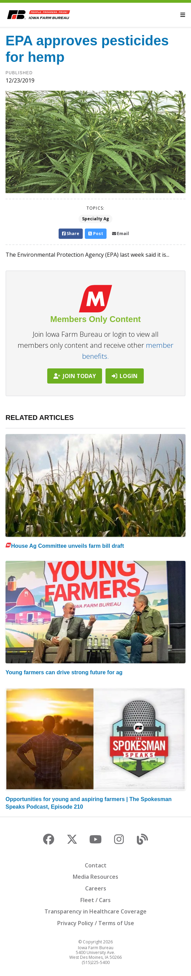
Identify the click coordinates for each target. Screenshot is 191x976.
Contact (96, 865)
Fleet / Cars (95, 900)
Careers (95, 888)
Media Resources (95, 876)
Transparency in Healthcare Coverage (95, 911)
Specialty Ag (95, 219)
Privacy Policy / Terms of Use (95, 923)
